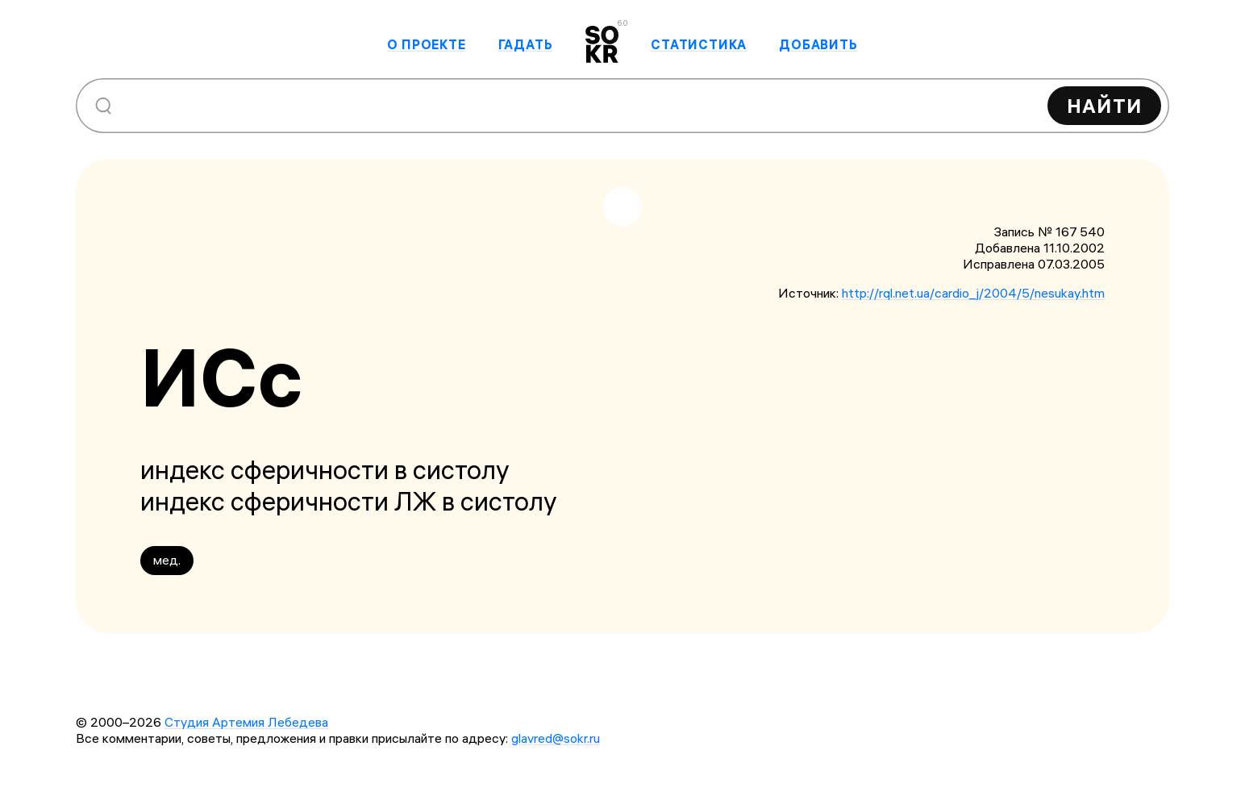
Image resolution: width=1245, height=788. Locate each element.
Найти (1104, 106)
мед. (167, 560)
